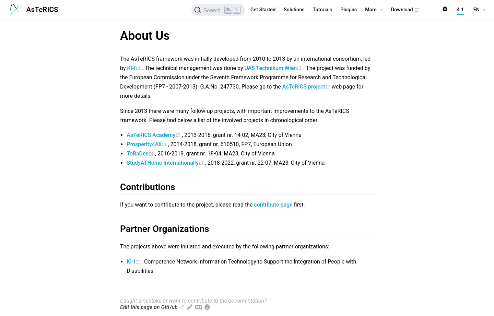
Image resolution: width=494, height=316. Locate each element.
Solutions (294, 10)
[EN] (479, 10)
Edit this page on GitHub (149, 307)
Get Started (262, 10)
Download (405, 10)
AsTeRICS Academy (154, 135)
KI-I (134, 68)
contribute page (273, 204)
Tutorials (322, 10)
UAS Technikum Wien (273, 68)
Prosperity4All (147, 144)
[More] (374, 10)
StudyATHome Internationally (166, 163)
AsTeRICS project (307, 86)
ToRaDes (141, 153)
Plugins (348, 10)
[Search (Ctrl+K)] (218, 10)
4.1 (460, 10)
